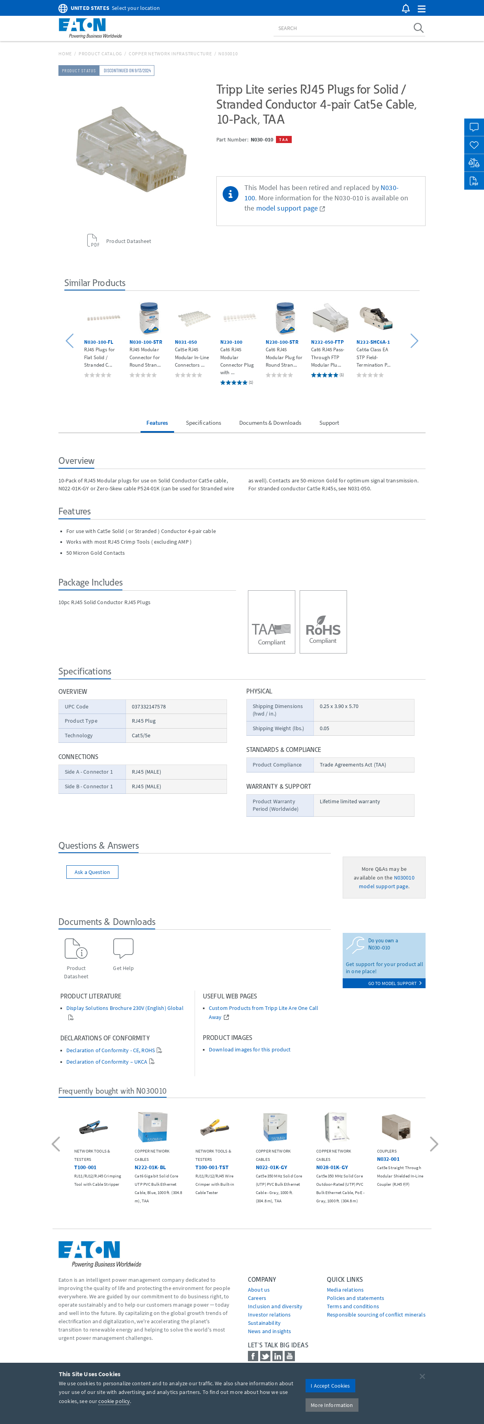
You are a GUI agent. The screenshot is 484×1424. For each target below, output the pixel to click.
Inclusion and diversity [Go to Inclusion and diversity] (275, 1306)
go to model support (395, 983)
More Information (332, 1405)
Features (157, 422)
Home (65, 54)
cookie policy (114, 1401)
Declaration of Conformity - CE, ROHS (110, 1050)
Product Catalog (100, 54)
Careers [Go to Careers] (257, 1298)
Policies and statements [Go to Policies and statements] (355, 1298)
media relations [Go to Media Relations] (345, 1289)
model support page (287, 208)
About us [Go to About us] (259, 1289)
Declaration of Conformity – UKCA (106, 1062)
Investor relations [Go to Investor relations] (269, 1314)
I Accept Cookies (330, 1385)
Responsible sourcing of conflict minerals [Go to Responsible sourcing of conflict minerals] (376, 1314)
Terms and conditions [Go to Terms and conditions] (353, 1306)
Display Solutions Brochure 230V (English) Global (125, 1008)
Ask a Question (92, 872)
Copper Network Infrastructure (170, 54)
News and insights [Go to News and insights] (269, 1331)
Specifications (203, 422)
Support (329, 422)
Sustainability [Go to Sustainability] (264, 1322)
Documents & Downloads (270, 422)
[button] (422, 9)
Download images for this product (250, 1049)
